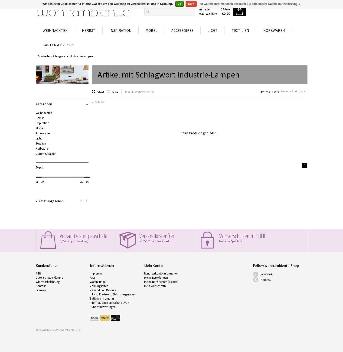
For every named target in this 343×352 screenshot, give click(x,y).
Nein (191, 4)
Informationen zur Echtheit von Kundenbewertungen (109, 305)
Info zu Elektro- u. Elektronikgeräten (112, 294)
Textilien (240, 30)
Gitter (98, 91)
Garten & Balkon (58, 44)
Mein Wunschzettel (155, 286)
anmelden (205, 9)
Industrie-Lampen (82, 56)
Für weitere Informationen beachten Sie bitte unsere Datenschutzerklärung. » (250, 4)
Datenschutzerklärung (49, 278)
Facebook (266, 274)
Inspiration (120, 30)
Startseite (43, 56)
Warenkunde (97, 282)
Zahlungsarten (99, 286)
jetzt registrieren (208, 14)
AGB (38, 273)
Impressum (97, 273)
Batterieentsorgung (102, 298)
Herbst (88, 30)
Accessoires (182, 30)
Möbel (151, 30)
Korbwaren (274, 30)
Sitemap (41, 290)
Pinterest (265, 280)
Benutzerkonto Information (161, 273)
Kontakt (41, 286)
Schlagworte (60, 56)
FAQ (92, 278)
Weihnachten (55, 30)
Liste (112, 91)
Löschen (83, 200)
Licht (213, 30)
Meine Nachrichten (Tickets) (161, 282)
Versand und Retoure (103, 290)
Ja (179, 4)
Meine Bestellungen (156, 278)
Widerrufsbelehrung (48, 282)
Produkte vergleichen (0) (139, 91)
